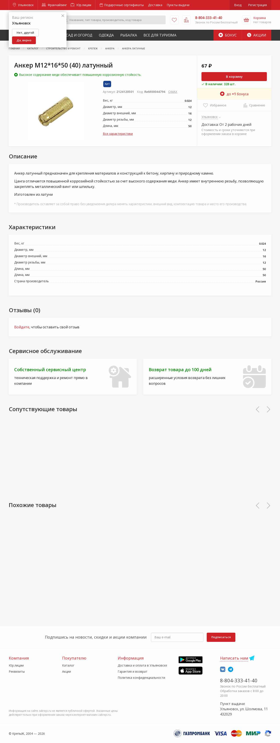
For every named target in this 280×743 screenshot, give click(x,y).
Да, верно (24, 40)
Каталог (68, 665)
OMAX (172, 92)
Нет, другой (25, 33)
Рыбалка (128, 35)
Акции (256, 35)
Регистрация (257, 5)
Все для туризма (160, 35)
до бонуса (234, 94)
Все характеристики (118, 134)
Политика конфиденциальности (141, 677)
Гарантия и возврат (132, 671)
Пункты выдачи (178, 5)
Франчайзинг (54, 5)
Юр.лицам (80, 5)
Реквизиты (17, 671)
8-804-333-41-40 (238, 680)
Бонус (228, 35)
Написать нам (234, 658)
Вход (238, 5)
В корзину (234, 76)
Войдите (21, 327)
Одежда (106, 35)
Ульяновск (23, 5)
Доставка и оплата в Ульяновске (142, 665)
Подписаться (221, 637)
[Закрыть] (63, 16)
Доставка (155, 5)
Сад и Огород (79, 35)
